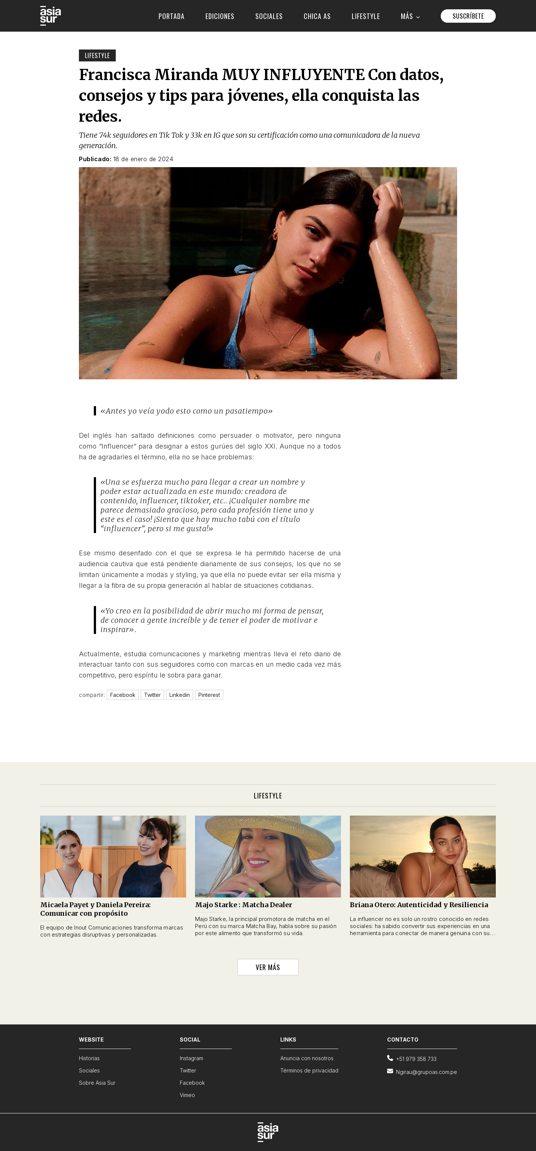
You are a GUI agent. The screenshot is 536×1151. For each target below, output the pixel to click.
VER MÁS (268, 967)
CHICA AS (317, 16)
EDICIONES (219, 16)
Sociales (89, 1070)
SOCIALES (269, 16)
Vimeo (187, 1095)
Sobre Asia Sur (97, 1083)
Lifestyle (97, 55)
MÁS (410, 16)
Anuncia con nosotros (307, 1058)
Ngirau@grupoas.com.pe (422, 1071)
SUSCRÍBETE (468, 16)
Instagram (191, 1058)
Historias (89, 1058)
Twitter (188, 1070)
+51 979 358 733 (412, 1058)
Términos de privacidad (309, 1070)
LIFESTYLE (366, 16)
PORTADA (172, 16)
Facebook (192, 1083)
